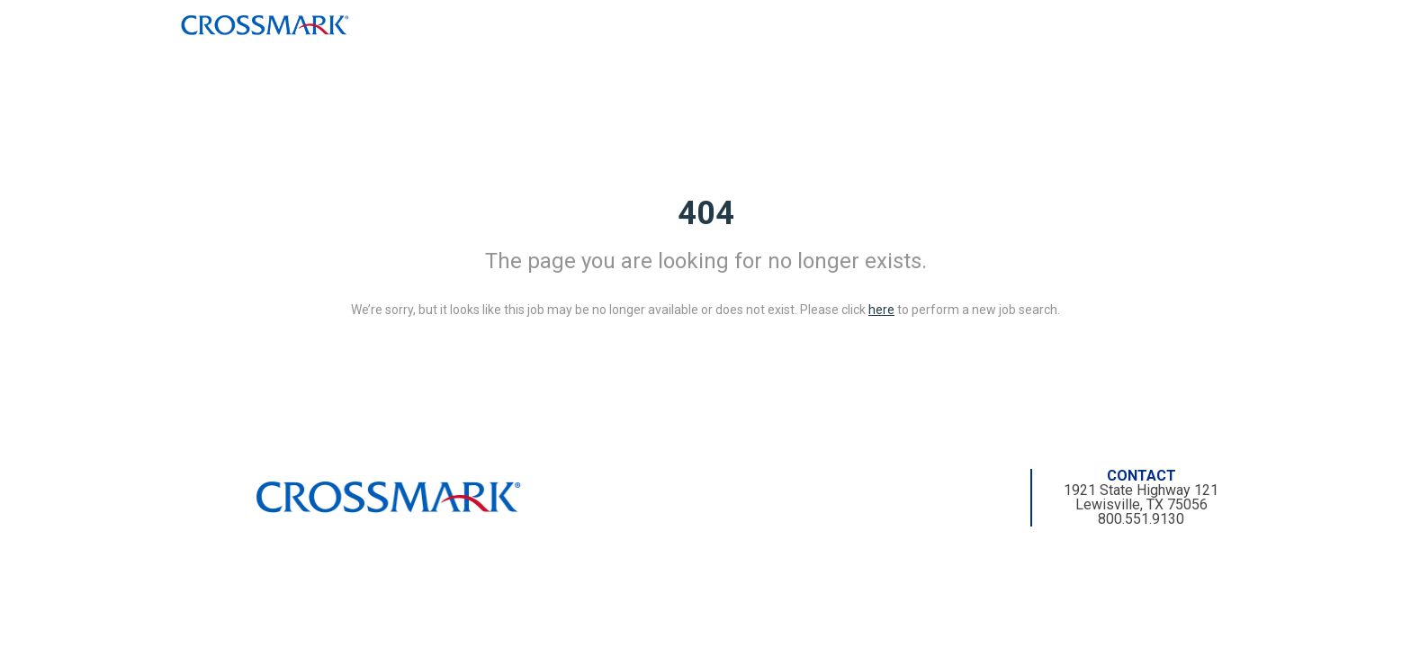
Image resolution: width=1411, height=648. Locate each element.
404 (706, 213)
